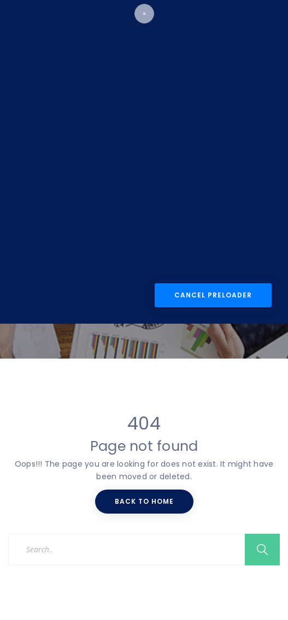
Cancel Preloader (213, 382)
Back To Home (144, 501)
